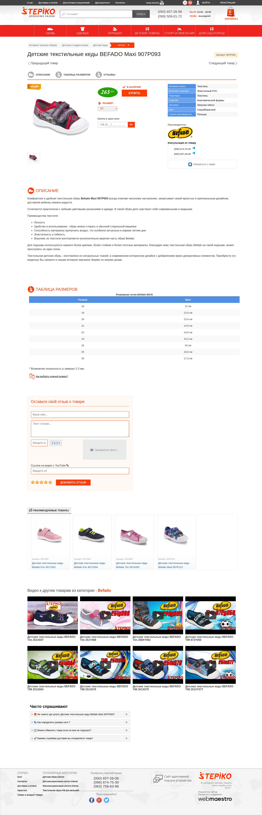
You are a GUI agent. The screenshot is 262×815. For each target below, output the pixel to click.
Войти (206, 3)
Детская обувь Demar (62, 777)
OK (131, 124)
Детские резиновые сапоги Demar (65, 782)
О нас (30, 3)
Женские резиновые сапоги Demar (65, 789)
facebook (108, 798)
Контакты (120, 3)
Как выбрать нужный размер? (52, 376)
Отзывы (109, 74)
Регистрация (227, 3)
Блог (19, 777)
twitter (122, 798)
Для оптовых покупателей (76, 3)
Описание (43, 74)
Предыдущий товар (44, 63)
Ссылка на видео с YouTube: (50, 465)
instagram (130, 798)
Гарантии (22, 790)
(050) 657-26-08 (182, 154)
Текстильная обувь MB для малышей (64, 796)
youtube (100, 798)
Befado (123, 45)
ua (185, 3)
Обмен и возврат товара (26, 796)
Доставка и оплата (47, 3)
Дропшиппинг (102, 3)
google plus (115, 800)
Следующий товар (222, 63)
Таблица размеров (76, 74)
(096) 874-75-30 (182, 149)
